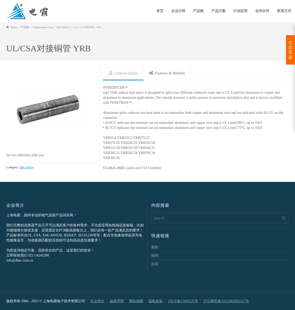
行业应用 (240, 11)
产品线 (198, 11)
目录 (154, 264)
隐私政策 (156, 301)
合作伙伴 (262, 11)
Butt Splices (27, 167)
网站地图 (136, 301)
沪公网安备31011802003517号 (226, 301)
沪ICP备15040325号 (183, 301)
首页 (159, 11)
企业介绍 (178, 11)
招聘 (154, 255)
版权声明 (117, 301)
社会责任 (97, 301)
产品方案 (218, 11)
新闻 (154, 247)
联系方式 (284, 11)
